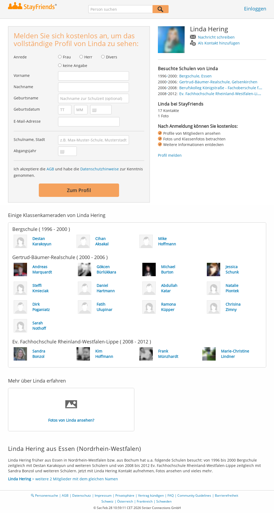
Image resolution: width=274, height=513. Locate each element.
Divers (111, 56)
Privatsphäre (124, 495)
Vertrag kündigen (151, 495)
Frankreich (145, 501)
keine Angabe (75, 65)
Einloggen (255, 8)
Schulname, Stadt (29, 139)
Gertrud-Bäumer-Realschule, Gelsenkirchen (218, 81)
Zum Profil (79, 190)
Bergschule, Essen (195, 75)
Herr (88, 56)
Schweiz (107, 501)
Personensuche (46, 495)
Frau (67, 56)
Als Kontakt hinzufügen (219, 43)
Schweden (164, 501)
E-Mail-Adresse (27, 121)
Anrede (20, 56)
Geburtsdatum (27, 109)
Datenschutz (81, 495)
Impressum (103, 495)
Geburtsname (26, 97)
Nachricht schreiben (216, 37)
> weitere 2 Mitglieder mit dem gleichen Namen (63, 478)
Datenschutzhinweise (99, 168)
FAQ (171, 495)
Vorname (22, 75)
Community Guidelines (194, 495)
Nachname (23, 86)
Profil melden (170, 155)
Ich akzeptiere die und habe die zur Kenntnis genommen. (78, 172)
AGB (50, 168)
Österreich (125, 501)
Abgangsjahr (25, 150)
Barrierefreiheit (226, 495)
